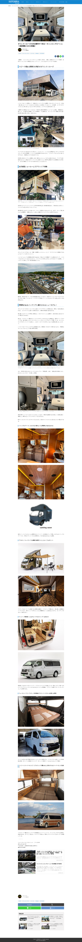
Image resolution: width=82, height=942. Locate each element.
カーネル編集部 (25, 50)
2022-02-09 (24, 49)
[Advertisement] (41, 884)
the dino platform (42, 940)
